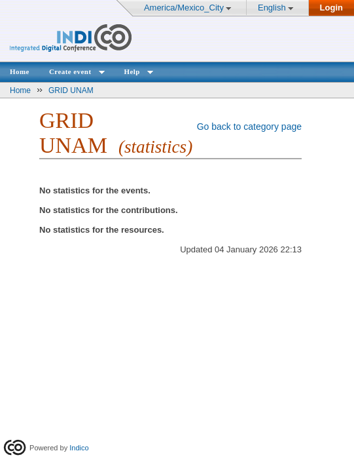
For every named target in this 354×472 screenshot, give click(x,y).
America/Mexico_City (184, 7)
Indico (78, 448)
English (272, 7)
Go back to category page (249, 126)
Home (19, 71)
